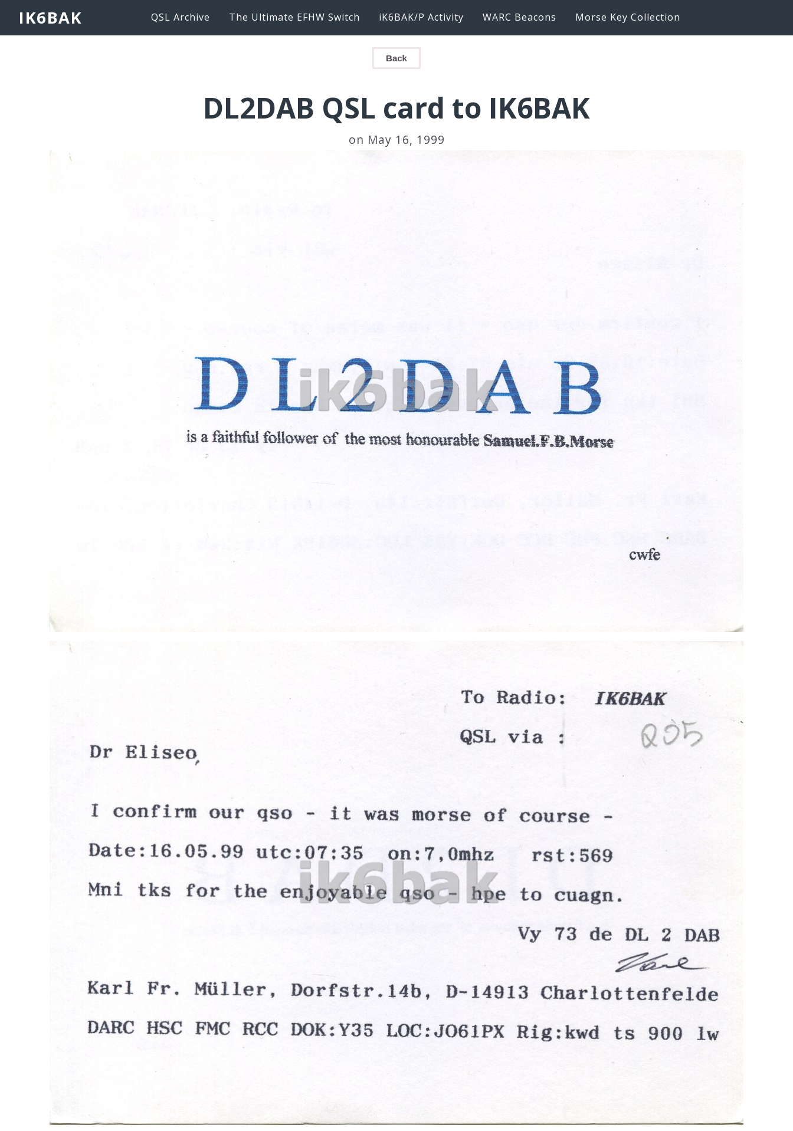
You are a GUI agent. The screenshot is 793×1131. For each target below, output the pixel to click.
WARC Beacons (519, 17)
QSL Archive (180, 17)
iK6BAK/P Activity (421, 17)
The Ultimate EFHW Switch (294, 17)
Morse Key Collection (627, 17)
